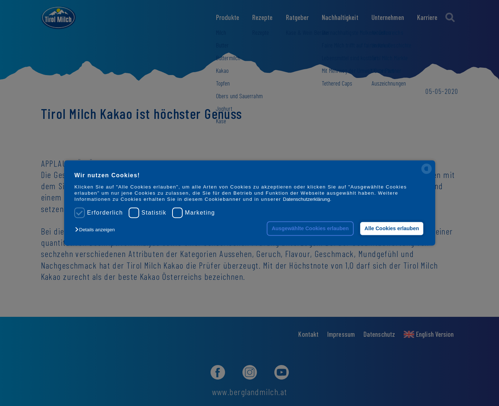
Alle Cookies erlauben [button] (392, 228)
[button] (96, 229)
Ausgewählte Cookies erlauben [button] (310, 228)
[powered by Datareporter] (426, 173)
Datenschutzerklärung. (307, 199)
